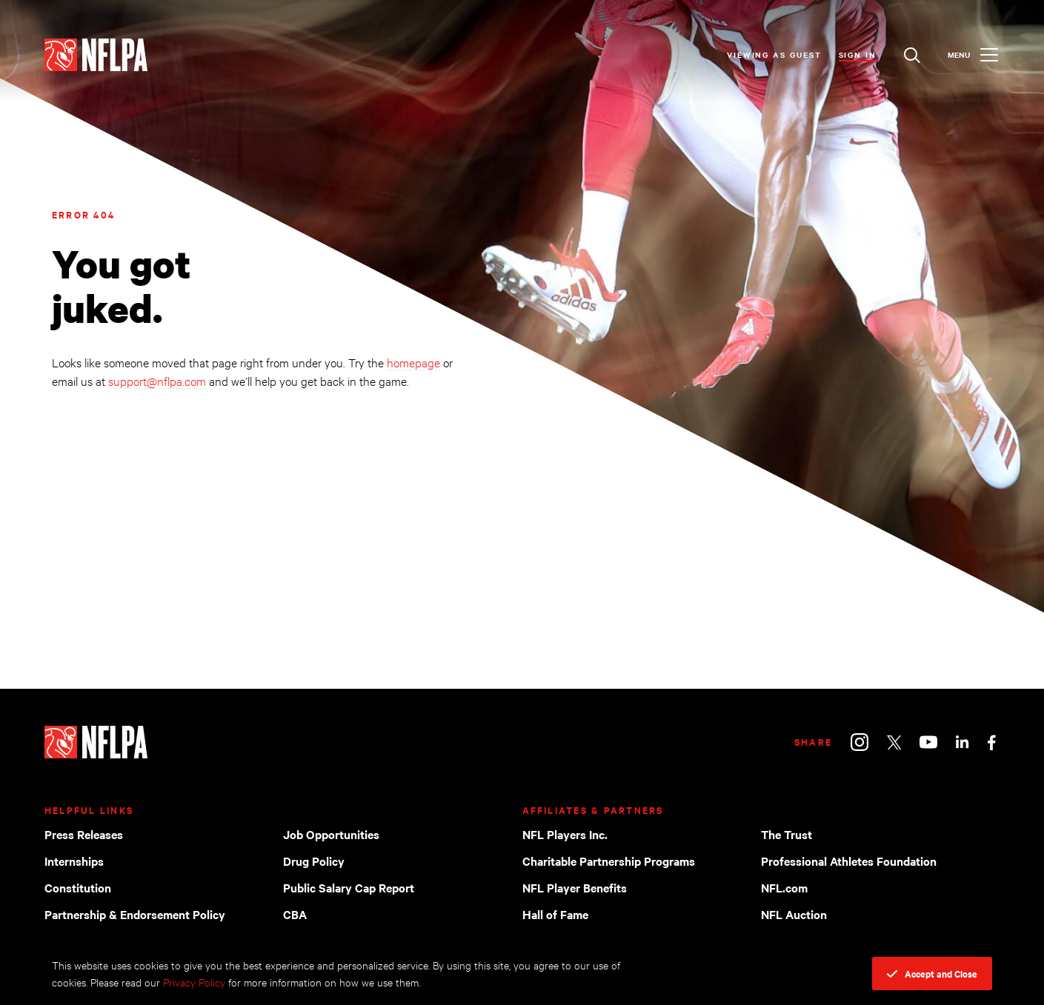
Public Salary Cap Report (348, 887)
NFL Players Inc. (565, 834)
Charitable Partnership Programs (608, 860)
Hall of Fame (555, 914)
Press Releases (83, 834)
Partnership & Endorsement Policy (134, 914)
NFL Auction (794, 914)
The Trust (786, 834)
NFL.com (784, 887)
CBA (295, 914)
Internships (74, 860)
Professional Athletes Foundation (849, 860)
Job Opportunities (331, 834)
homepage (413, 362)
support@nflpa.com (157, 380)
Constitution (77, 887)
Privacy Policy (194, 982)
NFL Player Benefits (574, 887)
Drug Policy (314, 860)
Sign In (858, 54)
